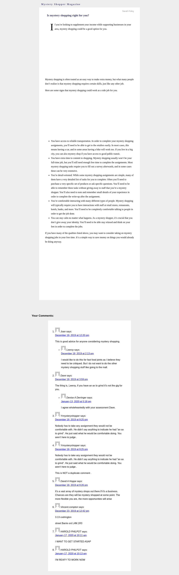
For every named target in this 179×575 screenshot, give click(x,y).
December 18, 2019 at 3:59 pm (71, 379)
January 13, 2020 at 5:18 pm (76, 401)
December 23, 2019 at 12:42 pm (72, 511)
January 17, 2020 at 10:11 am (71, 535)
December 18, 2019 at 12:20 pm (72, 335)
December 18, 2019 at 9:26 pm (71, 485)
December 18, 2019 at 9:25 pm (71, 419)
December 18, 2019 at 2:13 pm (77, 353)
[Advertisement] (89, 54)
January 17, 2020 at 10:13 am (71, 553)
